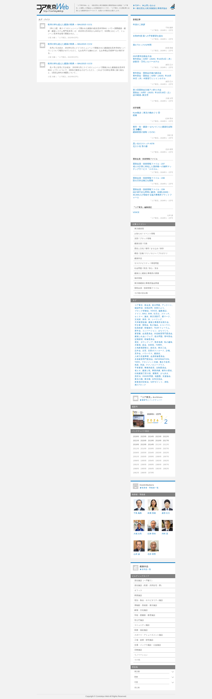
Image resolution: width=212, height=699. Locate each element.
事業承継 (156, 370)
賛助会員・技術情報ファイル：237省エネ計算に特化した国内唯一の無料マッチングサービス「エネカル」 (152, 166)
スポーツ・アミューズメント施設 (148, 635)
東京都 (147, 379)
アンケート (167, 305)
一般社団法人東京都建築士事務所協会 (150, 8)
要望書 (138, 333)
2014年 (151, 444)
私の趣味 (168, 342)
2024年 (151, 436)
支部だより (159, 308)
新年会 (138, 331)
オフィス (138, 590)
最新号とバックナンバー (151, 400)
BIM (150, 314)
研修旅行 (148, 328)
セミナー (139, 316)
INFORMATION (162, 359)
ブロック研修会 (142, 311)
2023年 (158, 436)
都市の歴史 (167, 370)
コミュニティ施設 (142, 625)
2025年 (143, 436)
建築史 (157, 353)
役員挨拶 (139, 328)
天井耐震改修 (141, 322)
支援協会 (167, 376)
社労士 (157, 314)
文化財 (138, 319)
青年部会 (168, 336)
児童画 (138, 345)
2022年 (166, 436)
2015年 (143, 444)
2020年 (143, 440)
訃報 (168, 351)
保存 (144, 319)
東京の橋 (139, 379)
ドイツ (138, 314)
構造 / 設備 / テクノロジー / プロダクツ (151, 253)
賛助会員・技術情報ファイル (146, 288)
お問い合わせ (148, 5)
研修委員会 (149, 339)
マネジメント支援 (150, 362)
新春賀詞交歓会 (142, 382)
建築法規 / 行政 (140, 243)
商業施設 (138, 595)
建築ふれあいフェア (144, 336)
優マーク (166, 316)
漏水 (146, 316)
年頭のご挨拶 (139, 24)
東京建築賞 (139, 228)
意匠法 (138, 376)
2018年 (158, 440)
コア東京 (139, 305)
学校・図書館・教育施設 (144, 615)
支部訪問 (148, 308)
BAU (144, 314)
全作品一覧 (145, 569)
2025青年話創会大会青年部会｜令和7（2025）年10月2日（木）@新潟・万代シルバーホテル (153, 59)
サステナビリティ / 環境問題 (146, 263)
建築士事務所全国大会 (158, 322)
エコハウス (165, 325)
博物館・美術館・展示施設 (145, 605)
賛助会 (145, 325)
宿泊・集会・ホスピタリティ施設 (148, 600)
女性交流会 (157, 379)
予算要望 (139, 368)
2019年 (151, 440)
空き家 (138, 325)
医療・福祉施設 (141, 630)
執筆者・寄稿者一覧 (149, 488)
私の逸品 (154, 325)
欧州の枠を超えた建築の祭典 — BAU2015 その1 (70, 24)
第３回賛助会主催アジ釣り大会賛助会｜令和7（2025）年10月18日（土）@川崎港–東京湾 (152, 92)
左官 (144, 351)
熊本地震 (159, 342)
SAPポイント (156, 382)
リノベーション (141, 655)
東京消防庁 (155, 316)
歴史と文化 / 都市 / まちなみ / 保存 (149, 248)
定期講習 (139, 339)
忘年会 (138, 351)
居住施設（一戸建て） (143, 580)
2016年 (136, 444)
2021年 (136, 440)
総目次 (153, 348)
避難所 (156, 373)
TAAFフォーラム (162, 328)
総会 (144, 345)
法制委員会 (161, 368)
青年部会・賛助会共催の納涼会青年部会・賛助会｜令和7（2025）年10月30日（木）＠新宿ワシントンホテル (152, 75)
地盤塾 (158, 376)
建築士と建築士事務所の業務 (146, 273)
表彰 (166, 382)
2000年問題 (147, 376)
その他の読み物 (141, 293)
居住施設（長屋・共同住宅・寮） (148, 585)
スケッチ (165, 314)
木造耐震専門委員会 (163, 333)
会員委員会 (147, 333)
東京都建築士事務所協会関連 (146, 283)
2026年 (136, 436)
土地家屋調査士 (142, 348)
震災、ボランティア (144, 342)
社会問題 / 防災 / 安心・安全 (146, 268)
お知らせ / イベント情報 (144, 233)
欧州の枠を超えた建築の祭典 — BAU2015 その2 (70, 44)
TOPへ (137, 5)
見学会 (138, 353)
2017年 (166, 440)
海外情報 (138, 278)
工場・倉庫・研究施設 (143, 640)
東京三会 (162, 348)
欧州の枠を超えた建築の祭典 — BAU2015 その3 (70, 63)
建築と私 (146, 370)
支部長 (151, 345)
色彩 (137, 365)
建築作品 (138, 258)
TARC (137, 362)
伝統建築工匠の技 (143, 373)
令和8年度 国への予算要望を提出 (148, 36)
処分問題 (156, 305)
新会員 (147, 305)
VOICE (136, 212)
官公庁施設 (139, 620)
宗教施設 (138, 650)
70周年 (159, 345)
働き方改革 (165, 362)
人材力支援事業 (142, 356)
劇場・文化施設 (141, 610)
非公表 (137, 688)
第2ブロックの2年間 (142, 45)
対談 (142, 365)
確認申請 (139, 308)
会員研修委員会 (157, 356)
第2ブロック (140, 385)
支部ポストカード (156, 351)
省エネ (138, 370)
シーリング (157, 319)
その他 (137, 660)
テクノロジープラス (155, 365)
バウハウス (147, 353)
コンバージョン (149, 331)
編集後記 (163, 311)
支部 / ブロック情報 (142, 238)
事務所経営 (149, 368)
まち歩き (164, 373)
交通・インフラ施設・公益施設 (147, 645)
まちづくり (163, 331)
